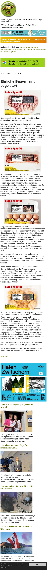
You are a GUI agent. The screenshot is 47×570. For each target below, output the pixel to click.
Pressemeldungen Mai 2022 (9, 49)
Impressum (19, 27)
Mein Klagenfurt (7, 20)
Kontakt (11, 27)
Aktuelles (18, 20)
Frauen (21, 25)
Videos (3, 25)
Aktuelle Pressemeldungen (28, 47)
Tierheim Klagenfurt (33, 25)
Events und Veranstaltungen (32, 20)
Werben (4, 27)
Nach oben (4, 356)
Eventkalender (13, 25)
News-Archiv (6, 22)
